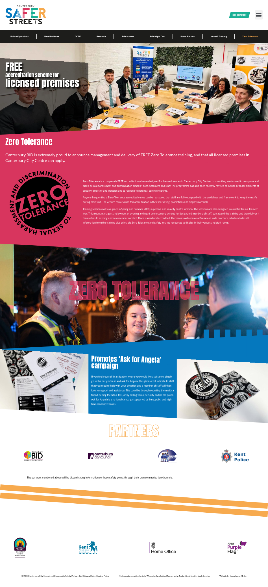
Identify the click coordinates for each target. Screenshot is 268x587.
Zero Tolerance (250, 36)
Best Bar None (51, 36)
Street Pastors (187, 36)
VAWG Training (219, 36)
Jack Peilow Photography (167, 580)
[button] (259, 15)
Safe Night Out (157, 36)
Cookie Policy (103, 580)
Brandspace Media (238, 580)
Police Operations (19, 36)
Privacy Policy (89, 580)
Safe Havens (128, 36)
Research (101, 36)
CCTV (78, 36)
